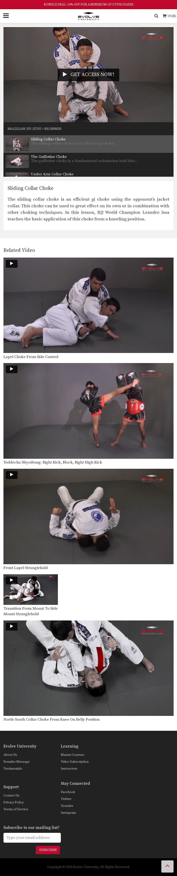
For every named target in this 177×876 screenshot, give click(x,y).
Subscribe (48, 850)
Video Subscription (74, 762)
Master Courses (72, 755)
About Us (10, 755)
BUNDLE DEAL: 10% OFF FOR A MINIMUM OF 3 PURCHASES (88, 5)
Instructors (69, 769)
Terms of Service (15, 809)
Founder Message (16, 762)
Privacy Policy (13, 802)
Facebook (68, 792)
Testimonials (12, 769)
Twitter (66, 799)
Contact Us (11, 796)
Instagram (68, 813)
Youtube (67, 806)
